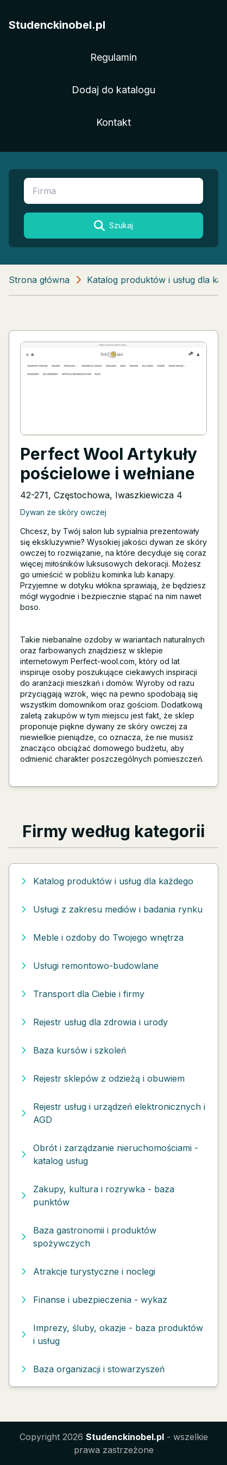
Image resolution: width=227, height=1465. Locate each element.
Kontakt (113, 122)
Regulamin (113, 57)
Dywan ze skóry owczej (63, 512)
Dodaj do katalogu (113, 89)
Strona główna (39, 279)
